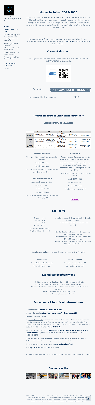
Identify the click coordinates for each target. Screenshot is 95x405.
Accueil (6, 26)
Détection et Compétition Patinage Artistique (11, 53)
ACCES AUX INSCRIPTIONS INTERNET (70, 90)
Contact (6, 69)
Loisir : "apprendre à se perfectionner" (11, 39)
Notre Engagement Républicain (10, 64)
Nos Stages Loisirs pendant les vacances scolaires (12, 35)
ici (47, 316)
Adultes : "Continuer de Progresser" (11, 44)
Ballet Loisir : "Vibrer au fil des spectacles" (11, 49)
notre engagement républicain (76, 41)
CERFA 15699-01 (54, 327)
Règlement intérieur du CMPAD (40, 347)
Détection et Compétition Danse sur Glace (11, 58)
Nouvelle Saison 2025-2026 (11, 30)
